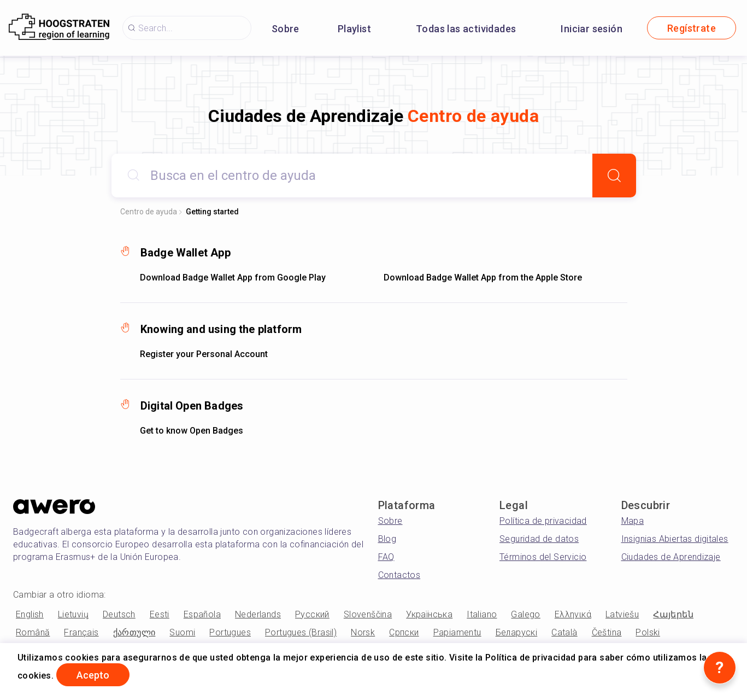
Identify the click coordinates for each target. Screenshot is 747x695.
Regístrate (691, 28)
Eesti (159, 614)
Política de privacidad (543, 521)
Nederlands (258, 614)
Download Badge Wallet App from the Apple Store (483, 277)
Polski (648, 632)
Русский (312, 614)
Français (81, 632)
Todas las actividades (466, 28)
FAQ (386, 557)
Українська (429, 614)
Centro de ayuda (148, 211)
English (30, 614)
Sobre (285, 28)
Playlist (354, 28)
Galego (525, 614)
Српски (404, 632)
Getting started (212, 211)
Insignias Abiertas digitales (674, 539)
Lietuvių (73, 614)
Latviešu (622, 614)
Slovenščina (368, 614)
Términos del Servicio (542, 557)
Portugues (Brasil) (301, 632)
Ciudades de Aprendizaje (671, 557)
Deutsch (119, 614)
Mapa (632, 521)
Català (564, 632)
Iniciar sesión (591, 28)
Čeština (607, 632)
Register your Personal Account (204, 354)
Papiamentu (457, 632)
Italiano (482, 614)
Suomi (182, 632)
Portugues (230, 632)
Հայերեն (673, 614)
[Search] (614, 175)
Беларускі (517, 632)
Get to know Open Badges (191, 430)
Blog (387, 539)
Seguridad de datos (539, 539)
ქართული (134, 632)
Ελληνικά (573, 614)
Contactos (399, 575)
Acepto (93, 675)
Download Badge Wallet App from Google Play (233, 277)
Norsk (363, 632)
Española (202, 614)
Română (33, 632)
